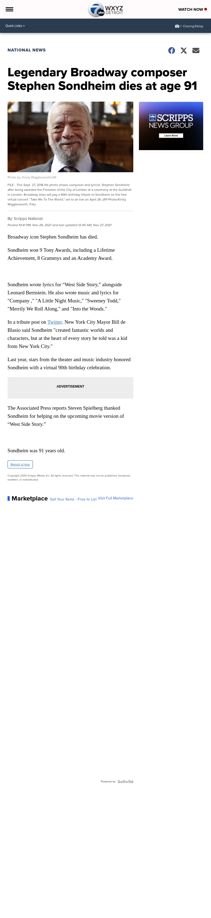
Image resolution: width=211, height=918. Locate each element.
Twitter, (55, 322)
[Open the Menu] (9, 9)
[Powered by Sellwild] (125, 782)
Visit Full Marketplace (115, 498)
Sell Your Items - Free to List (73, 499)
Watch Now (192, 9)
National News (27, 50)
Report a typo (20, 464)
